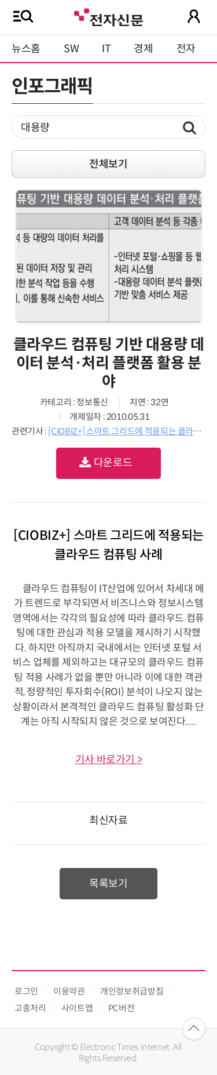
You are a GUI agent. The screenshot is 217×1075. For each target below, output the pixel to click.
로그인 (26, 991)
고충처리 (30, 1008)
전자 (186, 48)
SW (71, 48)
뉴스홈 (26, 48)
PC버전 (121, 1008)
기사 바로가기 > (108, 759)
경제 (143, 48)
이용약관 (69, 991)
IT (106, 48)
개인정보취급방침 (131, 991)
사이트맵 (77, 1008)
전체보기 (108, 164)
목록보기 (108, 883)
